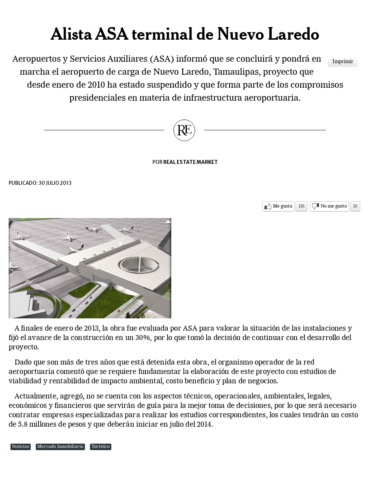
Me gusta (282, 206)
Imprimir (342, 61)
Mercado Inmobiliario (60, 446)
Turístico (100, 446)
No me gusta (333, 206)
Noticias (20, 446)
